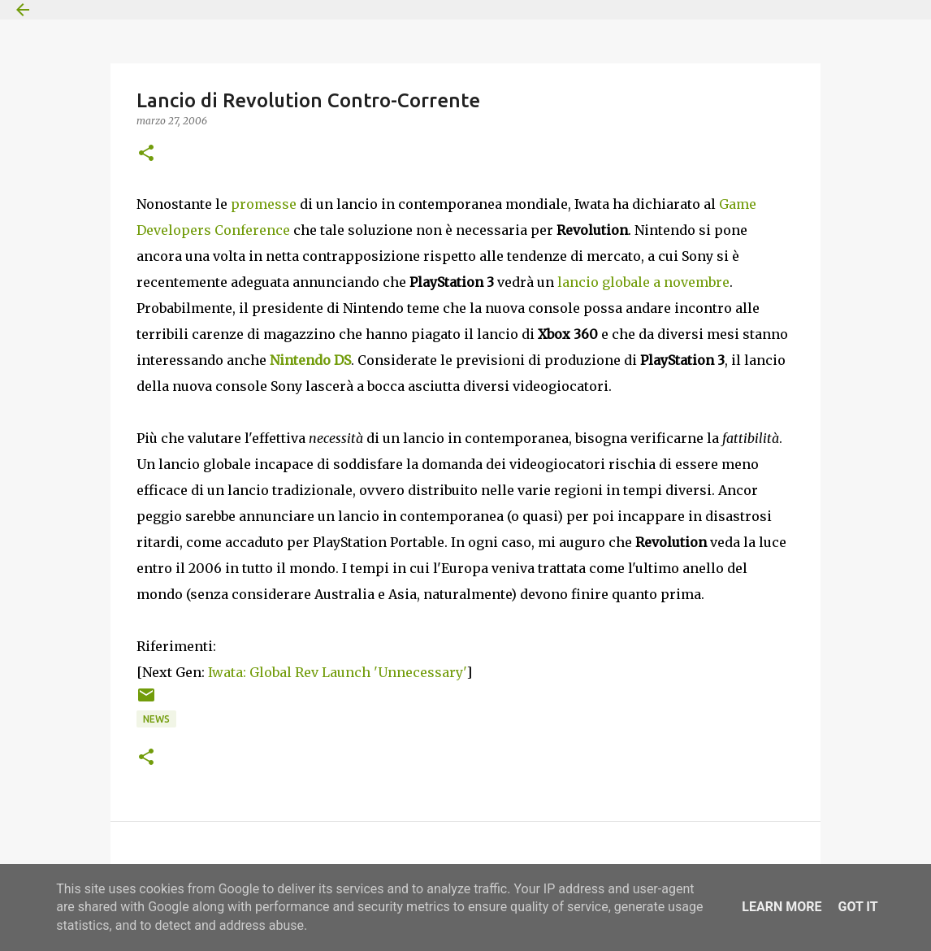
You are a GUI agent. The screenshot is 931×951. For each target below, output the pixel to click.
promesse (264, 204)
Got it (857, 906)
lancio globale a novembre (643, 282)
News (156, 719)
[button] (146, 154)
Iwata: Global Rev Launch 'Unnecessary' (337, 672)
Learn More (781, 906)
